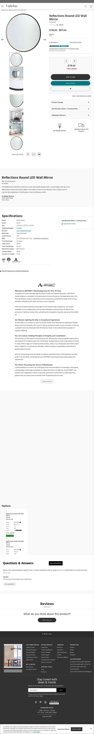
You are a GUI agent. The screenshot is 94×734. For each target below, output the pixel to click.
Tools (42, 670)
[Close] (91, 729)
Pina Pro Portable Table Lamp (78, 667)
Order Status (29, 660)
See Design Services (59, 131)
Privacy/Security (30, 655)
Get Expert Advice (31, 670)
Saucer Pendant (74, 670)
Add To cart (10, 536)
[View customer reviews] (54, 703)
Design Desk (44, 648)
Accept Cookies (76, 729)
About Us (59, 648)
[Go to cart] (91, 6)
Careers (59, 655)
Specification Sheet (70, 224)
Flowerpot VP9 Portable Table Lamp (80, 662)
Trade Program (45, 655)
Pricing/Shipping (30, 653)
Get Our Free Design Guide (13, 670)
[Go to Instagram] (45, 703)
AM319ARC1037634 (9, 546)
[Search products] (86, 6)
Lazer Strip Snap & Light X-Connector (80, 665)
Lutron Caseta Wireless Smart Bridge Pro (81, 672)
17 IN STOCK (53, 42)
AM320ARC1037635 (9, 518)
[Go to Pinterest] (28, 156)
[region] (47, 729)
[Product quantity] (70, 61)
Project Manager (45, 653)
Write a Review (47, 620)
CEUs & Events (45, 658)
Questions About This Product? (81, 130)
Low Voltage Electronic (24, 231)
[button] (2, 6)
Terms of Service (35, 696)
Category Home (4, 10)
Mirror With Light (22, 10)
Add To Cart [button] (70, 77)
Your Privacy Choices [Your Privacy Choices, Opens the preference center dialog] (63, 729)
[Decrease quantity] (66, 61)
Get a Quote (29, 667)
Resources (44, 672)
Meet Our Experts (62, 653)
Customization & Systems (48, 660)
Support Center (30, 648)
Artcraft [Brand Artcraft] (53, 22)
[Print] (39, 156)
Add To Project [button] (70, 83)
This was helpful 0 (9, 584)
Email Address (33, 690)
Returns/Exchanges (31, 650)
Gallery (72, 650)
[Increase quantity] (75, 61)
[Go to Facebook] (36, 703)
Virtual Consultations (47, 650)
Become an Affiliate (62, 658)
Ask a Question (56, 563)
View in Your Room (46, 663)
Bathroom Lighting (13, 10)
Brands (72, 653)
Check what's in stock (75, 42)
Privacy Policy (61, 695)
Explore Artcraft (47, 381)
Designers (72, 655)
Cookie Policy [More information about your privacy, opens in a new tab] (36, 732)
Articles (72, 648)
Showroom (60, 650)
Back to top (47, 634)
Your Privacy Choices (32, 658)
